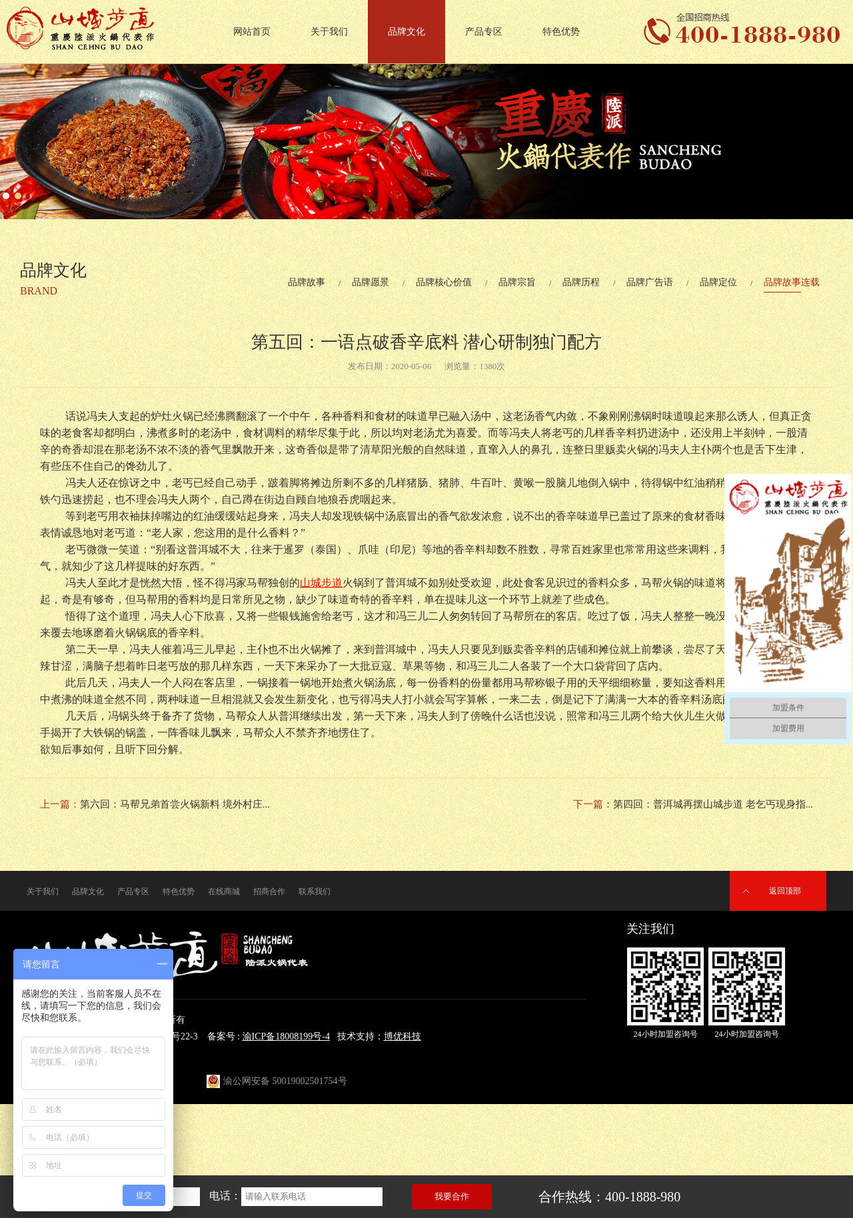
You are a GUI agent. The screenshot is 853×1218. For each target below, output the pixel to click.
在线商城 (224, 891)
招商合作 (269, 891)
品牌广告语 (649, 282)
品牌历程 (581, 282)
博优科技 (402, 1036)
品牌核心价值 (444, 282)
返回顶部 (785, 891)
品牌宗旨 (517, 282)
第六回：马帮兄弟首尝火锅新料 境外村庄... (175, 804)
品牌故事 (306, 282)
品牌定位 (718, 282)
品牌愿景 (370, 282)
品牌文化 (406, 32)
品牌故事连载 (792, 282)
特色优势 (561, 32)
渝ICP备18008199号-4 (286, 1036)
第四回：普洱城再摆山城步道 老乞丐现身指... (713, 804)
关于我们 (329, 32)
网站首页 (252, 32)
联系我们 (315, 891)
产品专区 (483, 32)
